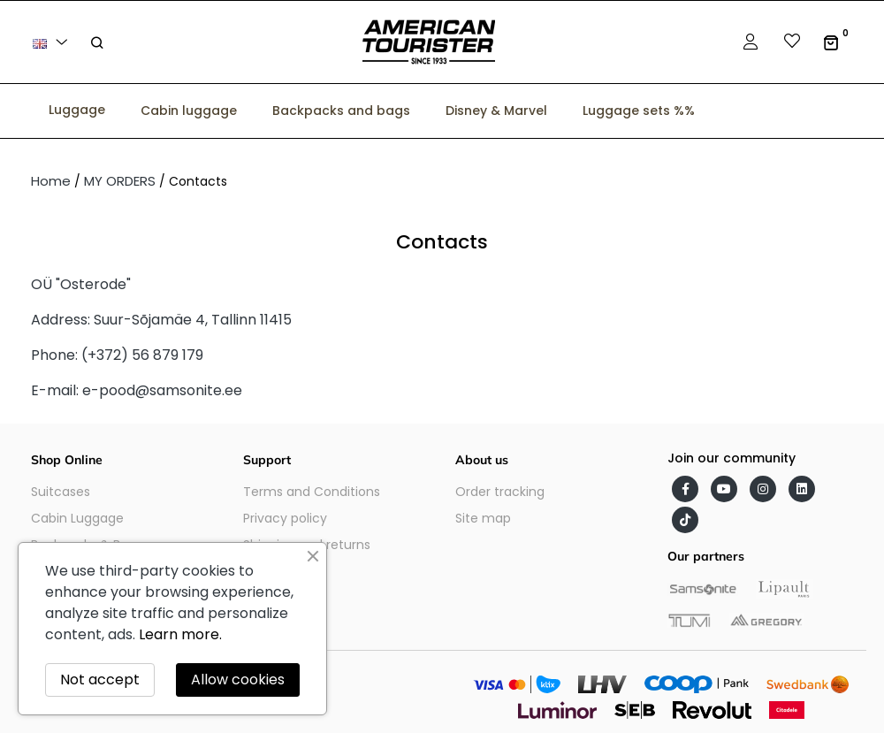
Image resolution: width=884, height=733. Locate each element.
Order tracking (500, 491)
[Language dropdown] (53, 42)
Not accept (100, 679)
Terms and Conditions (311, 491)
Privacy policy (285, 518)
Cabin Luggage (77, 518)
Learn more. (180, 634)
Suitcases (60, 491)
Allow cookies (238, 679)
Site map (483, 518)
